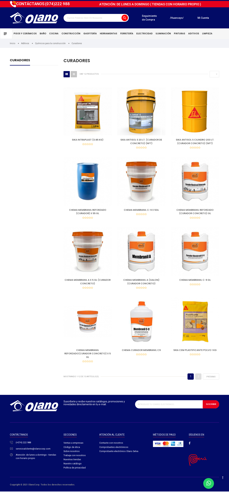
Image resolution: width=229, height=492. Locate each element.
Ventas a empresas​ (73, 443)
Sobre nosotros (72, 452)
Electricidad (144, 33)
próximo (211, 377)
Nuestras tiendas (72, 460)
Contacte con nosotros (111, 443)
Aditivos (193, 33)
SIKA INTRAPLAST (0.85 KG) (87, 139)
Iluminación (163, 33)
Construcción (71, 33)
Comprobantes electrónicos (113, 447)
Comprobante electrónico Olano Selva (118, 452)
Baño (43, 33)
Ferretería (126, 33)
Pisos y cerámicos (25, 33)
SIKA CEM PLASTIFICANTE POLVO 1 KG (195, 350)
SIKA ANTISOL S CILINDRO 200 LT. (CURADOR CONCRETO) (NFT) (195, 141)
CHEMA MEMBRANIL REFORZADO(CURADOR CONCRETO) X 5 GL (87, 354)
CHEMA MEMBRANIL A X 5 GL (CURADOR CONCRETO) (88, 282)
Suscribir (211, 405)
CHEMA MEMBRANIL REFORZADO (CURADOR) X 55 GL (87, 211)
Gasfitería (90, 33)
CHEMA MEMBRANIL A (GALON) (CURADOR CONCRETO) (141, 282)
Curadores (20, 60)
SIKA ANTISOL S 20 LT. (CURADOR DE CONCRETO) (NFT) (141, 141)
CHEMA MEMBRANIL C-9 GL (195, 280)
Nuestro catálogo (73, 464)
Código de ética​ (72, 447)
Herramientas (108, 33)
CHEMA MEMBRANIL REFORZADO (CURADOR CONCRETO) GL (195, 211)
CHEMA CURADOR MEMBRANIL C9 (141, 350)
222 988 (57, 4)
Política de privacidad (75, 468)
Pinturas (179, 33)
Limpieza (207, 33)
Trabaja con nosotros (75, 456)
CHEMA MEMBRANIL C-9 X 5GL (141, 210)
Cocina (54, 33)
